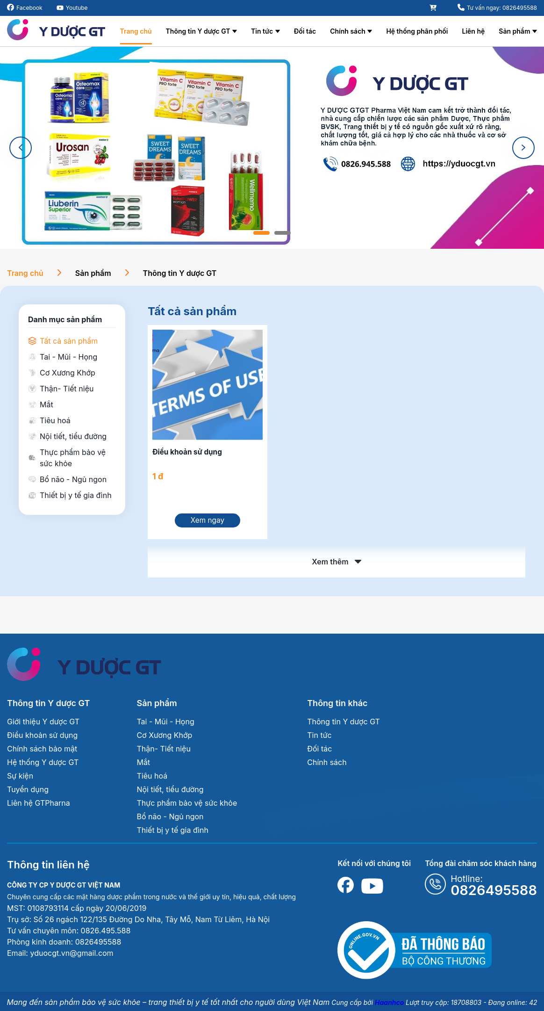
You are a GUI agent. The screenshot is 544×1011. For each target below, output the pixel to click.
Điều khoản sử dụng (42, 738)
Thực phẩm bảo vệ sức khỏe (186, 805)
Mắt (143, 765)
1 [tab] (261, 233)
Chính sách (347, 31)
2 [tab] (282, 233)
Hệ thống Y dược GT (43, 765)
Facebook (29, 7)
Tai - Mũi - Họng (165, 724)
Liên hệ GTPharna (38, 805)
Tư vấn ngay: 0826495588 (502, 7)
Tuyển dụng (28, 792)
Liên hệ (473, 31)
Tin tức (262, 31)
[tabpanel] (272, 148)
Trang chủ (136, 31)
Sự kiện (20, 778)
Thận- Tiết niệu (163, 751)
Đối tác (305, 31)
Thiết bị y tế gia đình (172, 833)
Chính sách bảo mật (42, 751)
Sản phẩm (514, 31)
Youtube (77, 7)
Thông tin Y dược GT (198, 31)
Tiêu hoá (151, 778)
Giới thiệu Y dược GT (43, 724)
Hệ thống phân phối (417, 31)
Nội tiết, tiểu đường (169, 792)
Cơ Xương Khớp (164, 738)
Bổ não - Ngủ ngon (169, 819)
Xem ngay (208, 523)
